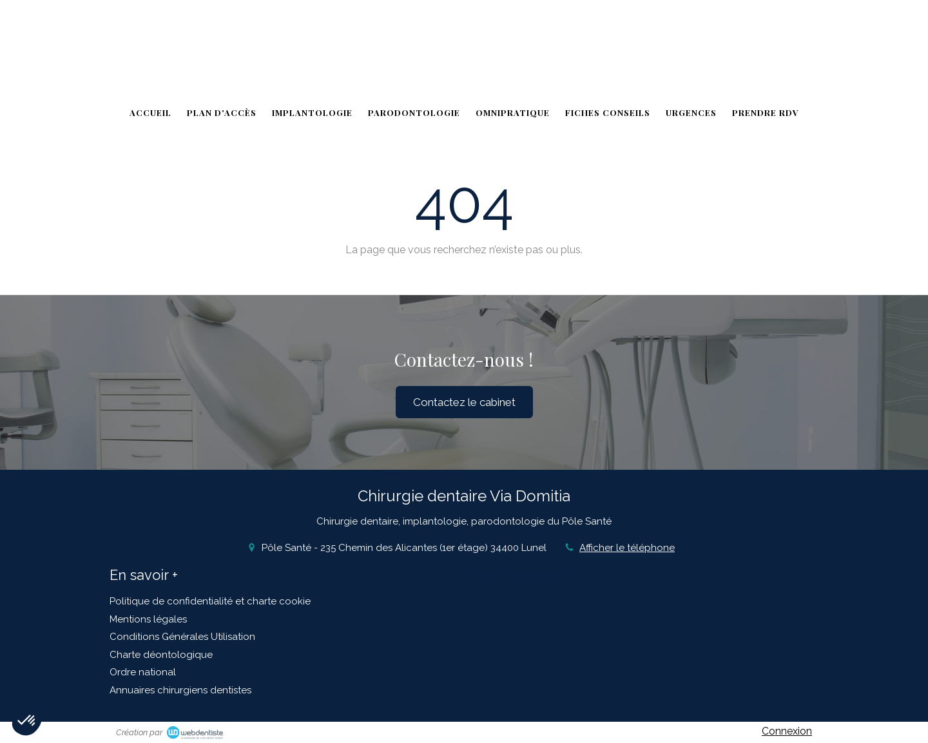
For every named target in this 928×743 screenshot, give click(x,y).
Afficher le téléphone (627, 548)
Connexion (787, 731)
